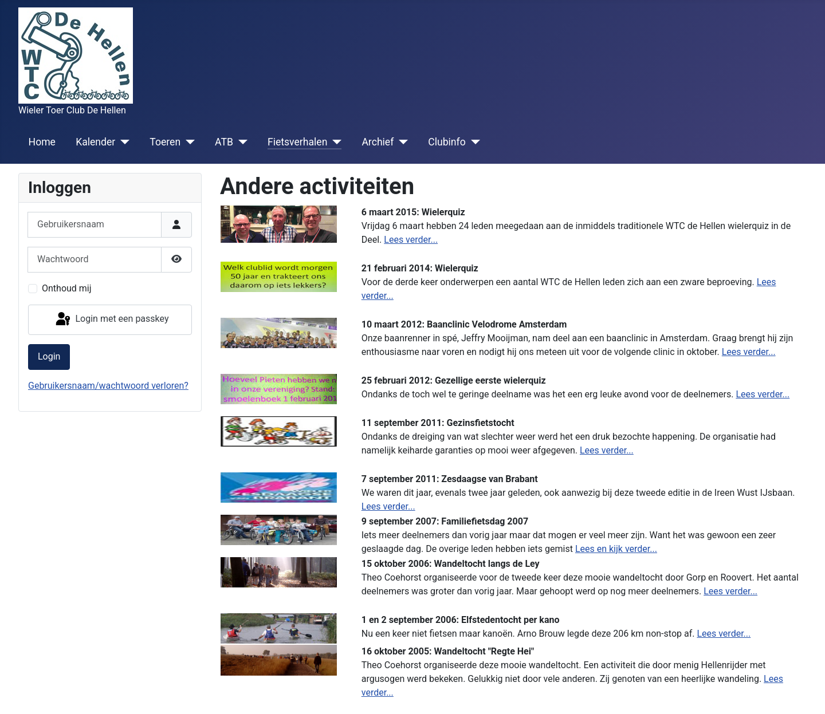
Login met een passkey (111, 319)
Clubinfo (446, 142)
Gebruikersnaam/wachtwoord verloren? (108, 385)
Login (49, 356)
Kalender (95, 142)
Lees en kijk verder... (616, 548)
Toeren (165, 142)
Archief (378, 142)
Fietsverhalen (297, 142)
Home (42, 142)
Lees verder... (411, 239)
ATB (224, 142)
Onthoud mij (67, 288)
